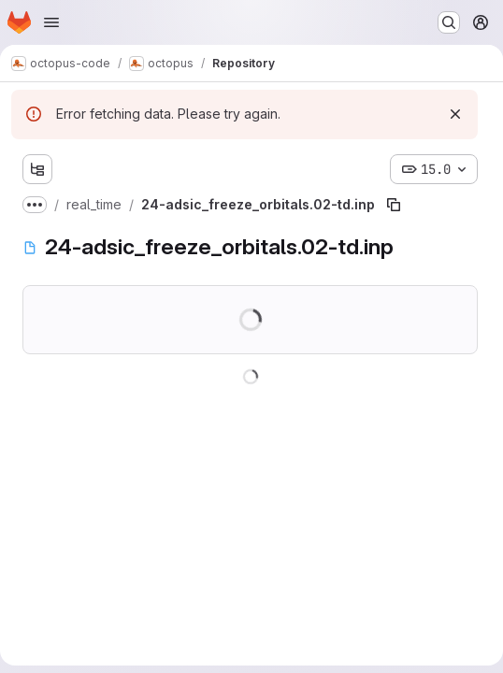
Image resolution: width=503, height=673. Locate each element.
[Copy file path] (394, 205)
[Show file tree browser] (37, 169)
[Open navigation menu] (51, 22)
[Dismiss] (455, 114)
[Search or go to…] (449, 22)
